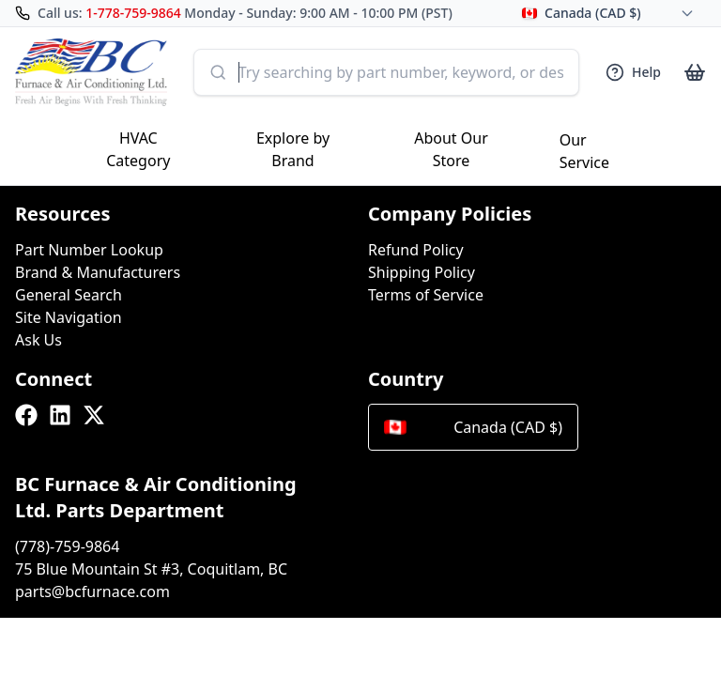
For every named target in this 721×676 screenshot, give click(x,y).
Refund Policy (416, 249)
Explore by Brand (293, 149)
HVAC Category (138, 149)
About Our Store (451, 149)
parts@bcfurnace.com (92, 591)
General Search (68, 294)
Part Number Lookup (89, 249)
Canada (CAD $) (473, 427)
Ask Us (38, 340)
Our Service (584, 151)
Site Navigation (68, 317)
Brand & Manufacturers (97, 272)
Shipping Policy (421, 272)
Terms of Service (425, 294)
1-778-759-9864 (133, 13)
